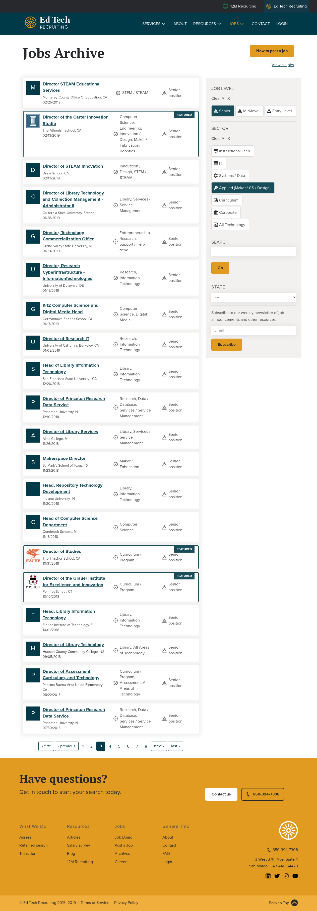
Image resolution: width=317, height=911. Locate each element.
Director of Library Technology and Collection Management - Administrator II (73, 199)
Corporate (228, 212)
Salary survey (78, 845)
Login (282, 23)
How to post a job (272, 50)
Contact (261, 23)
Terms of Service (95, 902)
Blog (71, 853)
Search (220, 242)
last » (175, 746)
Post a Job (124, 845)
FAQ (166, 853)
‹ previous (66, 746)
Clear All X (220, 98)
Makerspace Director (64, 458)
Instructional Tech (234, 151)
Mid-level (251, 111)
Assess (25, 837)
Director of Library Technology (73, 644)
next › (159, 746)
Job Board (124, 837)
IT (220, 163)
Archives (122, 853)
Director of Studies (62, 551)
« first (46, 746)
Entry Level (282, 111)
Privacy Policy (126, 902)
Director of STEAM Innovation (73, 166)
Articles (73, 837)
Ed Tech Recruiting (290, 6)
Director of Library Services (70, 431)
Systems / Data (232, 175)
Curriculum (228, 200)
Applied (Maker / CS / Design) (245, 187)
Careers (121, 861)
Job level (222, 88)
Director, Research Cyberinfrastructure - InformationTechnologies (67, 272)
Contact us (221, 794)
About (180, 23)
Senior (224, 111)
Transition (27, 853)
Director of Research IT (66, 338)
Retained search (33, 845)
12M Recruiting (243, 6)
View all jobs (283, 64)
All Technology (232, 224)
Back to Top (279, 902)
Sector (219, 128)
